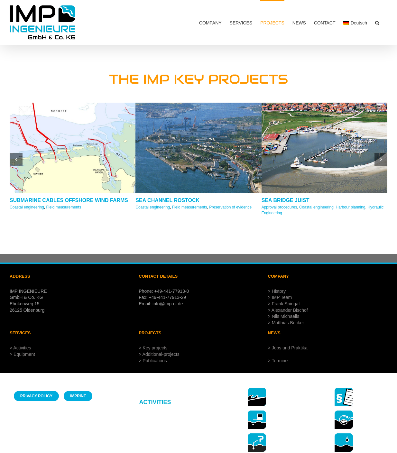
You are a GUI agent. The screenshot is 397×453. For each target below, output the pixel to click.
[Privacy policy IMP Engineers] (36, 396)
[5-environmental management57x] (344, 412)
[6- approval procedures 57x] (344, 389)
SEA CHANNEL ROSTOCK (167, 200)
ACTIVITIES (155, 402)
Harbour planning (350, 207)
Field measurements (63, 207)
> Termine (278, 360)
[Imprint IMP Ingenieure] (78, 396)
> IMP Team (280, 297)
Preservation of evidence (230, 207)
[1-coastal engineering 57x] (257, 389)
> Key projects (153, 347)
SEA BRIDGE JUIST (285, 200)
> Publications (153, 360)
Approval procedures (279, 207)
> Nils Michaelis (284, 316)
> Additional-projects (159, 354)
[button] (377, 22)
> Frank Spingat (284, 303)
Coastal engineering (27, 207)
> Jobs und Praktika (288, 347)
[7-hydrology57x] (344, 435)
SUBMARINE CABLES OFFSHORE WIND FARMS (69, 200)
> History (277, 291)
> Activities (20, 347)
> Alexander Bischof (288, 310)
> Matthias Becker (286, 322)
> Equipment (22, 354)
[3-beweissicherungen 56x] (257, 435)
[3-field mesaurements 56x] (257, 412)
